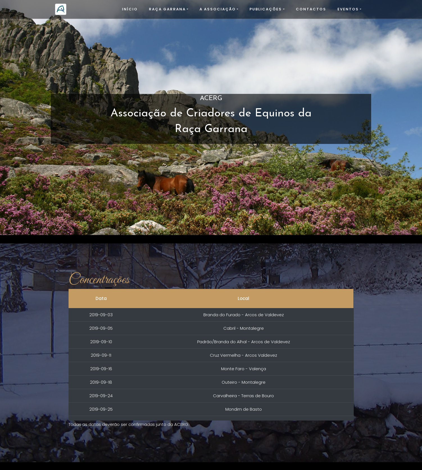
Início (130, 9)
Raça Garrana (167, 9)
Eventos (348, 9)
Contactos (311, 9)
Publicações (265, 9)
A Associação (217, 9)
